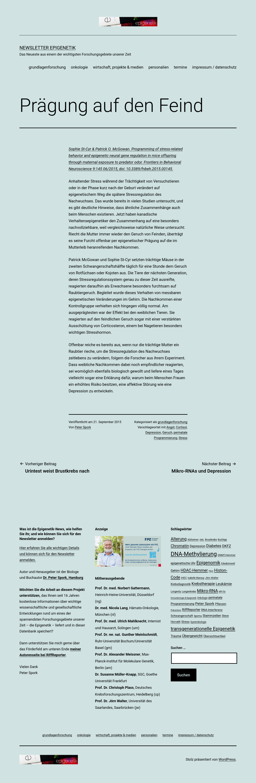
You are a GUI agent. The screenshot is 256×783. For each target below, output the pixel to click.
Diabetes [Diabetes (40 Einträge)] (213, 546)
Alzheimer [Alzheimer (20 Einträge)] (193, 539)
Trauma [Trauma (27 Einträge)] (176, 636)
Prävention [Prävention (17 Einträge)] (176, 610)
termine (180, 67)
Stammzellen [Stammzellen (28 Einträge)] (212, 616)
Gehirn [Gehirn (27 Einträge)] (175, 570)
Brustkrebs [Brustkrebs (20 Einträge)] (211, 539)
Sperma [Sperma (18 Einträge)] (198, 616)
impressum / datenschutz (214, 67)
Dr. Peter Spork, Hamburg (63, 578)
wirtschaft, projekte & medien (118, 67)
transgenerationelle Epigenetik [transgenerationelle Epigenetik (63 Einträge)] (203, 628)
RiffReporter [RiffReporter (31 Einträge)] (191, 610)
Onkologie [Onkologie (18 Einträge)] (202, 598)
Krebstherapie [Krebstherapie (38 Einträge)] (203, 584)
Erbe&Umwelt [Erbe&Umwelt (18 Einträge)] (228, 563)
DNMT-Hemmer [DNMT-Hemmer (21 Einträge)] (226, 555)
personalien (159, 67)
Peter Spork (83, 427)
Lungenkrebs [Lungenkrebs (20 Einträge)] (189, 591)
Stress (183, 438)
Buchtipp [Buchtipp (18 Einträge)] (222, 539)
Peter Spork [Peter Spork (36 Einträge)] (204, 603)
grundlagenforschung (47, 67)
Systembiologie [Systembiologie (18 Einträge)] (198, 622)
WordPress (227, 759)
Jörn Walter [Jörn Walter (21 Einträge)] (211, 577)
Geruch (167, 432)
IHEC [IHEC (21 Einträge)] (184, 577)
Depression (153, 432)
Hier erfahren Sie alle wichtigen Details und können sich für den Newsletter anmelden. (49, 554)
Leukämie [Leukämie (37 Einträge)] (224, 584)
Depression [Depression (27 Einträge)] (197, 546)
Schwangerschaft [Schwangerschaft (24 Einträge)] (182, 616)
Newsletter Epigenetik (47, 48)
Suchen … (178, 648)
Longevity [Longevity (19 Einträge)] (176, 591)
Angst (170, 427)
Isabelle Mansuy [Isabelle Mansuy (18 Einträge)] (196, 578)
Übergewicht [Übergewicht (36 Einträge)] (192, 636)
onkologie (79, 67)
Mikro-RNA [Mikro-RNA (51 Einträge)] (207, 590)
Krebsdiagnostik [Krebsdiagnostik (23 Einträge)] (181, 584)
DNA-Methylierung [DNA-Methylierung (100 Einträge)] (194, 554)
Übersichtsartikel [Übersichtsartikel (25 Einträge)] (214, 636)
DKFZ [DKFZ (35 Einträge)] (226, 546)
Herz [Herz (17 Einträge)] (211, 571)
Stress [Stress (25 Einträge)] (185, 622)
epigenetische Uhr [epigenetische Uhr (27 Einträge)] (183, 563)
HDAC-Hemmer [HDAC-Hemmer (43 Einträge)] (194, 570)
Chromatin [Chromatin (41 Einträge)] (180, 545)
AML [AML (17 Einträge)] (202, 539)
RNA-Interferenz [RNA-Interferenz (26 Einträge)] (212, 610)
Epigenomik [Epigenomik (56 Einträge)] (208, 562)
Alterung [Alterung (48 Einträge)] (179, 539)
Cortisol (181, 427)
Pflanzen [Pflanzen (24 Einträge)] (220, 604)
